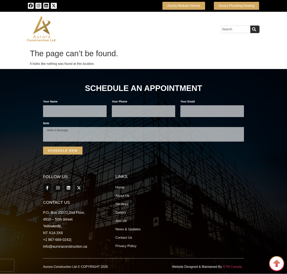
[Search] (254, 29)
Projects (163, 29)
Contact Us (189, 29)
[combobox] (235, 29)
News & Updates (128, 229)
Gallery (120, 212)
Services (121, 204)
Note (46, 123)
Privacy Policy (126, 246)
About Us (90, 29)
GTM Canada (232, 267)
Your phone (120, 101)
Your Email (188, 101)
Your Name (50, 101)
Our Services (118, 29)
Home (119, 187)
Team (143, 29)
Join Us (121, 221)
